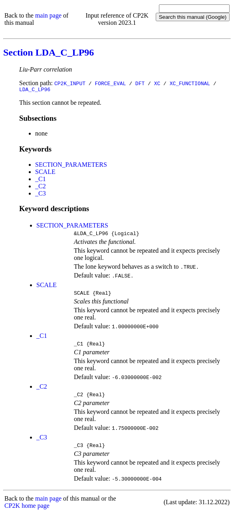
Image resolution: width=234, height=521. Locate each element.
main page (48, 15)
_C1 (40, 180)
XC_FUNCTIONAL (190, 83)
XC (157, 83)
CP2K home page (27, 512)
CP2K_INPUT (69, 83)
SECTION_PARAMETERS (71, 165)
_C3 (40, 194)
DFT (140, 83)
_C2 (40, 187)
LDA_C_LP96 (34, 90)
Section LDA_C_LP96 (48, 52)
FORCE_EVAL (110, 83)
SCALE (45, 173)
